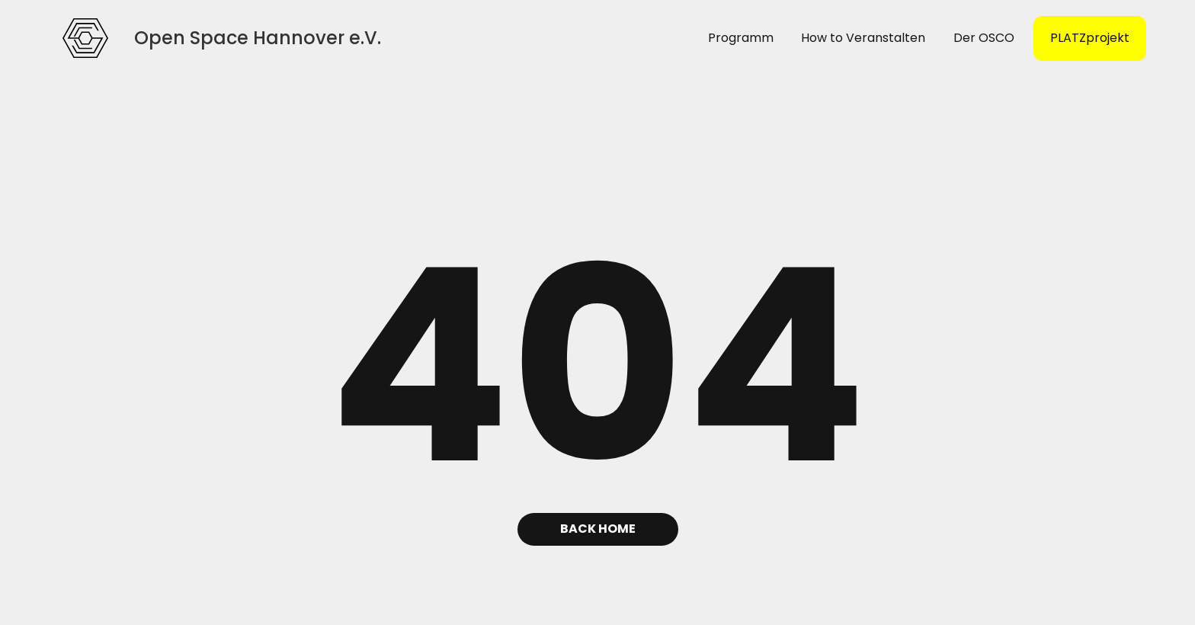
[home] (85, 38)
